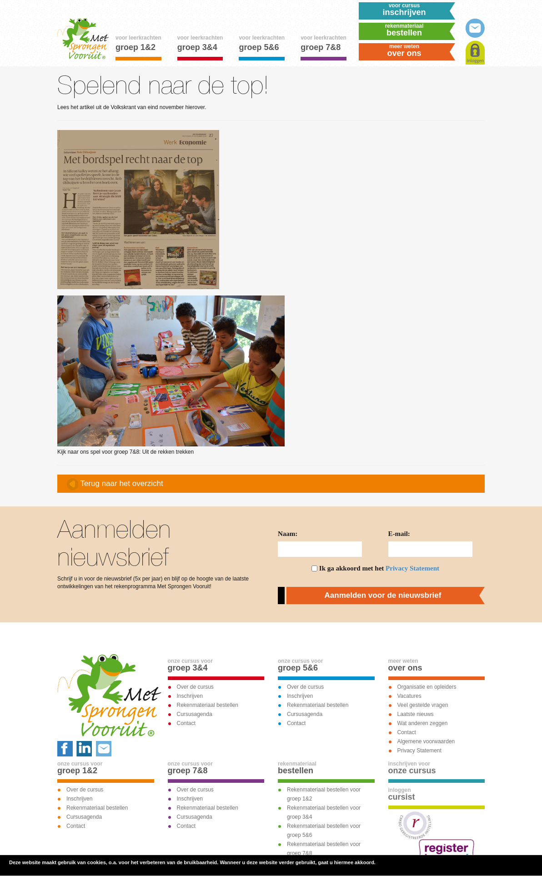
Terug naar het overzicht (114, 484)
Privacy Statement (412, 568)
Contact (186, 723)
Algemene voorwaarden (426, 741)
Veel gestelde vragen (422, 705)
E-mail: (399, 533)
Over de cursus (195, 687)
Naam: (287, 533)
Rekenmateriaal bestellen (207, 705)
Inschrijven (190, 696)
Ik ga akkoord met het (379, 568)
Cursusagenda (194, 714)
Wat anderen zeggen (422, 723)
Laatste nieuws (415, 714)
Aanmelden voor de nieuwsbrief (383, 595)
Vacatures (409, 696)
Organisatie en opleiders (427, 687)
